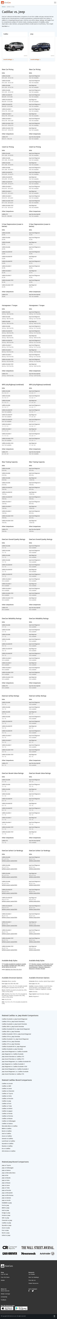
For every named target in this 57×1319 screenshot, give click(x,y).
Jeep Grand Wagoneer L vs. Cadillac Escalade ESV (16, 1061)
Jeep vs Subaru (6, 1170)
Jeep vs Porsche (6, 1190)
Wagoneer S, (32, 968)
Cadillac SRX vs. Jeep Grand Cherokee (13, 1026)
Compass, (39, 964)
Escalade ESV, (12, 964)
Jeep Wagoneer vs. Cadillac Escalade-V (13, 1064)
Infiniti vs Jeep (6, 1235)
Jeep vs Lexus (6, 1185)
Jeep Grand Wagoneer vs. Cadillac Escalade (14, 1051)
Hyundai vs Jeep (6, 1225)
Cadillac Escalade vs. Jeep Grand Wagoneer (14, 1019)
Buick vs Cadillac (7, 1131)
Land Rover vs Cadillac (8, 1141)
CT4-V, (14, 969)
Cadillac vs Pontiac (7, 1116)
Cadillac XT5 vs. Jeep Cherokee (11, 1044)
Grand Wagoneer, (47, 965)
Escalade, (6, 964)
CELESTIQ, (7, 969)
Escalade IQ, (18, 964)
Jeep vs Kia (5, 1175)
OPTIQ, (3, 967)
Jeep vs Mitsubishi (7, 1193)
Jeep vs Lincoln (6, 1200)
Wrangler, (38, 968)
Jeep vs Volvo (6, 1180)
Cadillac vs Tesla (7, 1106)
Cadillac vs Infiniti (7, 1108)
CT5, (17, 969)
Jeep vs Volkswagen (7, 1168)
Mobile (3, 1280)
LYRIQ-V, (23, 965)
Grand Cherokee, (46, 964)
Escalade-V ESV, (13, 965)
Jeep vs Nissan (6, 1183)
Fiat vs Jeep (5, 1230)
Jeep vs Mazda (6, 1178)
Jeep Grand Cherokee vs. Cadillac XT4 (13, 1059)
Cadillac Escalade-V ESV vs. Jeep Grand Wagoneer (16, 1034)
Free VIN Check (5, 1277)
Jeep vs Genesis (6, 1198)
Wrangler (43, 968)
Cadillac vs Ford (6, 1103)
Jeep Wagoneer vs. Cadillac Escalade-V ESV (14, 1066)
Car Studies (32, 1274)
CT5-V (20, 969)
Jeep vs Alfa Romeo (7, 1195)
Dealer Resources (33, 1283)
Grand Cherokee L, (38, 965)
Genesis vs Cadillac (7, 1138)
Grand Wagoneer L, (33, 967)
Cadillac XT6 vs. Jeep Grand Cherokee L (13, 1021)
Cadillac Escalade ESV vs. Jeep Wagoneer (14, 1046)
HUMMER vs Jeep (7, 1203)
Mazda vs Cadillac (7, 1146)
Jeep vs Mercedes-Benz (8, 1173)
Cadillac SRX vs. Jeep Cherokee (11, 1031)
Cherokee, (33, 964)
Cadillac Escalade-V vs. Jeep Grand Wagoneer (15, 1039)
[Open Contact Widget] (54, 1316)
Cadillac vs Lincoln (7, 1083)
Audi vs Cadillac (6, 1133)
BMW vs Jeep (5, 1208)
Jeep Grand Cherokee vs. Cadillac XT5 (13, 1056)
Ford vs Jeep (5, 1205)
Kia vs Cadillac (6, 1148)
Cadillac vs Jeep (6, 1101)
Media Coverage (5, 1294)
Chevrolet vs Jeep (7, 1220)
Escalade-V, (6, 965)
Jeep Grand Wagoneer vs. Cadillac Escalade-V (15, 1069)
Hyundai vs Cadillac (7, 1143)
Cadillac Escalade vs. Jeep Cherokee (12, 1049)
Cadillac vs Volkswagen (9, 1121)
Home (3, 6)
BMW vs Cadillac (6, 1128)
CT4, (11, 969)
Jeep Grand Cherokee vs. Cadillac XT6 (13, 1074)
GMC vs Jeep (5, 1218)
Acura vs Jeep (6, 1228)
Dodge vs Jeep (6, 1213)
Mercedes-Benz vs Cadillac (10, 1126)
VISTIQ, (7, 967)
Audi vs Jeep (5, 1210)
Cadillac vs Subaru (7, 1123)
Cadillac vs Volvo (7, 1096)
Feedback (3, 1300)
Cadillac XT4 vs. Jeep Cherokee (11, 1041)
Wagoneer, (41, 967)
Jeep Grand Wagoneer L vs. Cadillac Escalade (15, 1071)
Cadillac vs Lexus (7, 1088)
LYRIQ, (19, 965)
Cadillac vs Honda (7, 1113)
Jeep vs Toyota (6, 1165)
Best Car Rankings (34, 1277)
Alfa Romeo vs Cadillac (8, 1151)
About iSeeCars (5, 1291)
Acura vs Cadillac (7, 1136)
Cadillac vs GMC (6, 1086)
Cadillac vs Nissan (7, 1118)
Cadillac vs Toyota (7, 1093)
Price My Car (32, 1280)
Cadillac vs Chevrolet (8, 1091)
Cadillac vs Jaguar (7, 1111)
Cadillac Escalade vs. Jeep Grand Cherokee (14, 1024)
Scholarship (4, 1297)
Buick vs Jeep (5, 1233)
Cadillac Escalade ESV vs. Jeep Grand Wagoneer (16, 1029)
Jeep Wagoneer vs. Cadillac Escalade (12, 1054)
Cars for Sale (4, 1274)
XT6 (15, 967)
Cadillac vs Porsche (7, 1098)
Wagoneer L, (47, 967)
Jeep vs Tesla (6, 1188)
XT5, (13, 967)
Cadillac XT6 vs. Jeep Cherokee (11, 1036)
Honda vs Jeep (6, 1215)
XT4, (10, 967)
